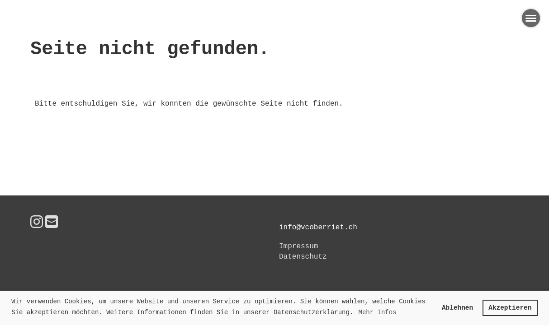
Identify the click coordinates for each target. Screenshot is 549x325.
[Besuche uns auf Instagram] (36, 223)
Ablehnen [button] (457, 307)
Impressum (298, 246)
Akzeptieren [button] (509, 307)
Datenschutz (303, 257)
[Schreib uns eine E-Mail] (51, 223)
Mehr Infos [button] (378, 312)
